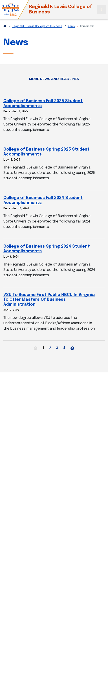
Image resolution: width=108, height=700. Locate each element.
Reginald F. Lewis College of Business (37, 26)
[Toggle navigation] (101, 9)
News (71, 26)
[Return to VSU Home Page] (5, 26)
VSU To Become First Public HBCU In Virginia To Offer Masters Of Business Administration (49, 300)
